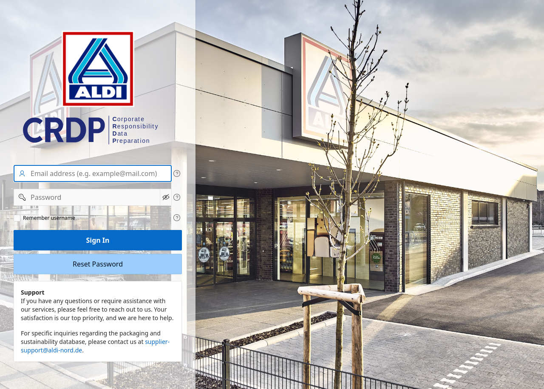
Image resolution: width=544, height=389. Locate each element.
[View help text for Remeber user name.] (177, 218)
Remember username (49, 218)
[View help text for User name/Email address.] (177, 173)
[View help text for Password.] (177, 197)
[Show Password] (166, 197)
